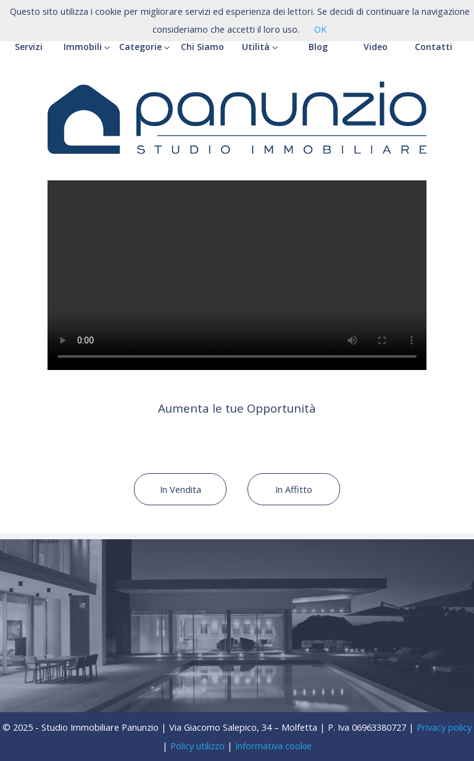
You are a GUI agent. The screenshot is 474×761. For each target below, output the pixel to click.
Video (376, 47)
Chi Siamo (202, 47)
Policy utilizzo (197, 745)
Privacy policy (444, 727)
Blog (318, 47)
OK (320, 29)
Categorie (144, 47)
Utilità (260, 47)
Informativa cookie (273, 745)
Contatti (433, 47)
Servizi (29, 47)
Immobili (87, 47)
